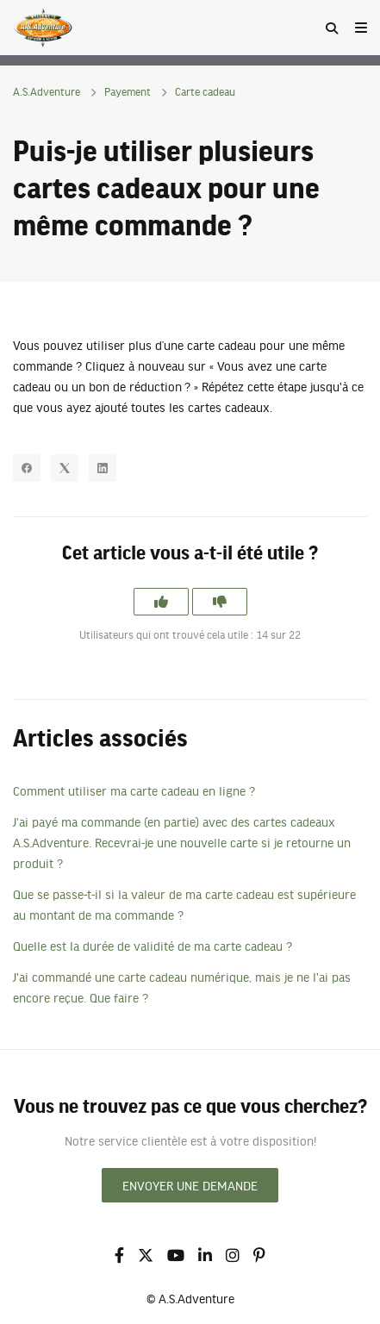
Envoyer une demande (190, 1185)
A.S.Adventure (46, 91)
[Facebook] (26, 468)
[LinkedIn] (102, 468)
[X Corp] (64, 468)
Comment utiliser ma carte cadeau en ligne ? (134, 790)
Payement (127, 91)
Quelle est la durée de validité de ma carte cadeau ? (152, 945)
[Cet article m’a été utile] (161, 601)
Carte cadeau (205, 91)
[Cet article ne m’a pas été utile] (219, 601)
